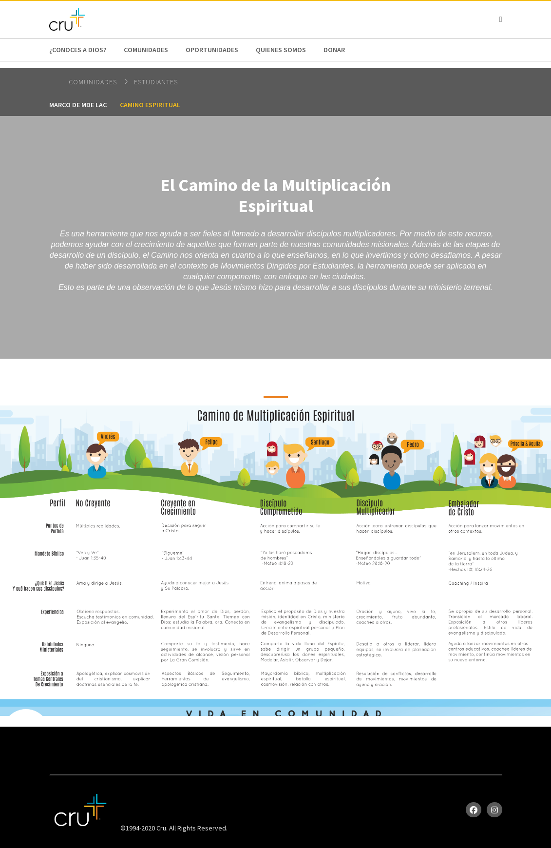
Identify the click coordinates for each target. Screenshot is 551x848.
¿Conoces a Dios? (77, 49)
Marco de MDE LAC (78, 104)
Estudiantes (156, 81)
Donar (334, 49)
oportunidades (212, 49)
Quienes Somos (281, 49)
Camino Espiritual (150, 104)
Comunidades (146, 49)
